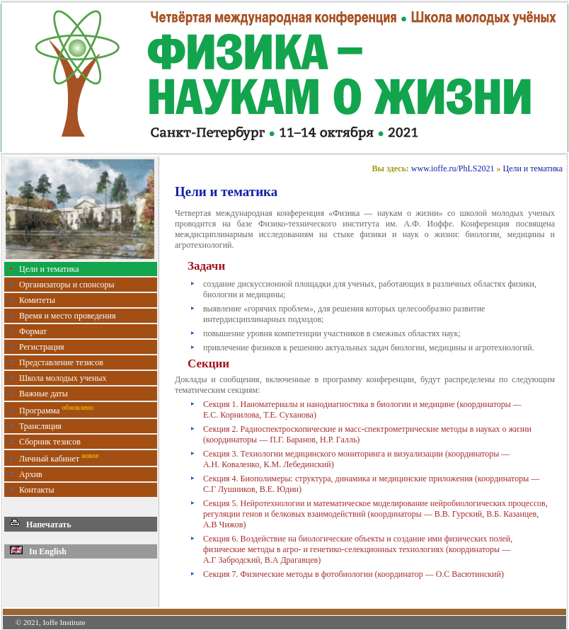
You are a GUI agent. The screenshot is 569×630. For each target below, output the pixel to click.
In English (38, 551)
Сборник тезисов (50, 442)
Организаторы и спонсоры (67, 285)
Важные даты (43, 394)
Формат (33, 331)
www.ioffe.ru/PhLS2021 (453, 168)
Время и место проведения (67, 316)
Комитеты (37, 300)
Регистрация (41, 347)
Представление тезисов (61, 362)
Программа (56, 411)
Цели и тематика (49, 269)
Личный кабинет (59, 459)
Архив (30, 474)
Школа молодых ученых (63, 378)
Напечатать (40, 524)
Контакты (36, 490)
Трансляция (40, 426)
